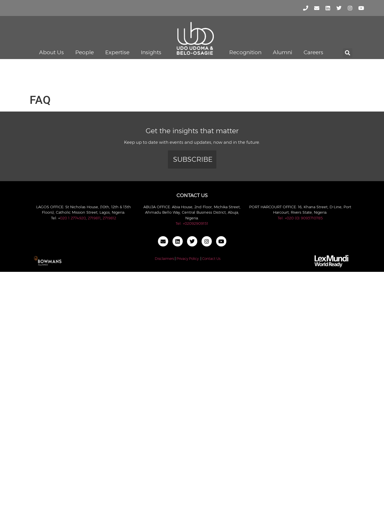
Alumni (282, 52)
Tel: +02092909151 (192, 223)
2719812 (109, 218)
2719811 (94, 218)
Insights (151, 52)
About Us (51, 52)
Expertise (117, 52)
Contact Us (211, 258)
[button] (347, 53)
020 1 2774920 (73, 218)
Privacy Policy (187, 258)
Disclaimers (164, 258)
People (84, 52)
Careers (313, 52)
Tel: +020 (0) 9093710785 (300, 218)
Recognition (245, 52)
